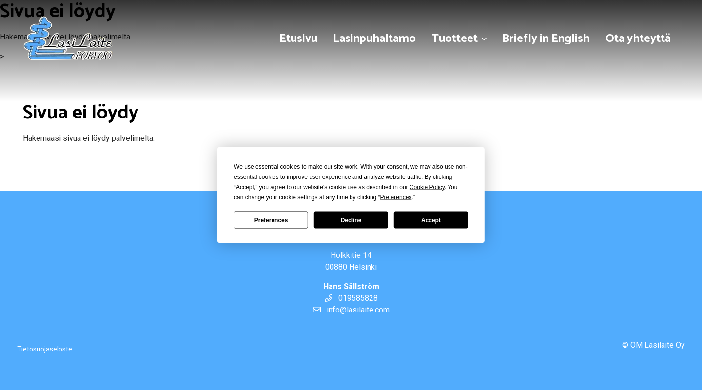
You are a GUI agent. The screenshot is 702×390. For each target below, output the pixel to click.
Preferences (271, 219)
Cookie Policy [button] (427, 187)
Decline (351, 219)
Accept (431, 219)
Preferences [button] (396, 197)
